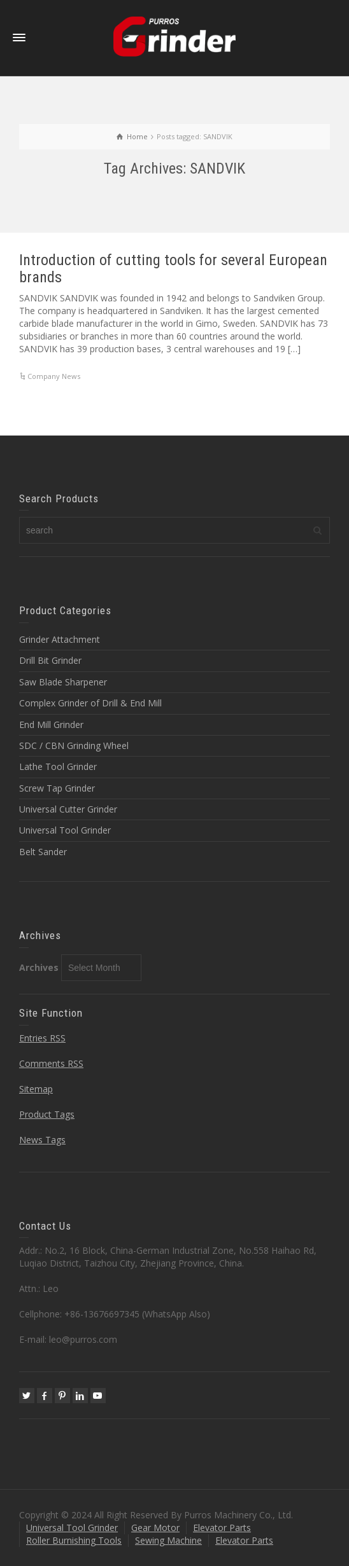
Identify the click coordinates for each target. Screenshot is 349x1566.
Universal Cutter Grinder (68, 809)
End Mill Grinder (51, 724)
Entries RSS (42, 1038)
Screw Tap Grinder (57, 788)
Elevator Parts (222, 1527)
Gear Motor (155, 1527)
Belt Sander (43, 852)
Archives (39, 967)
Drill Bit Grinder (50, 660)
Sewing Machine (168, 1540)
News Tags (42, 1140)
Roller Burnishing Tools (74, 1540)
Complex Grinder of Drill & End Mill (90, 703)
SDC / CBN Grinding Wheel (74, 745)
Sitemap (36, 1089)
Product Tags (47, 1114)
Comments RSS (51, 1063)
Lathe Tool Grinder (58, 766)
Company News (53, 376)
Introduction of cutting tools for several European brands (173, 268)
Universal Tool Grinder (65, 830)
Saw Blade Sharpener (63, 682)
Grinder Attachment (59, 639)
